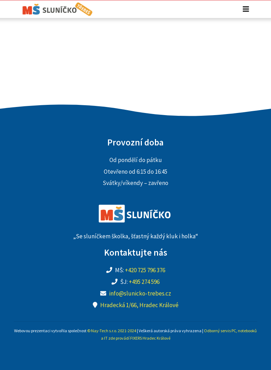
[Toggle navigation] (246, 9)
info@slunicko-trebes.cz (140, 293)
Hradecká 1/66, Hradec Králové (139, 305)
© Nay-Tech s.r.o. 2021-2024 (111, 330)
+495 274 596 (144, 282)
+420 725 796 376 (145, 270)
